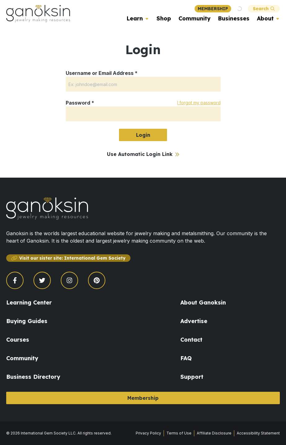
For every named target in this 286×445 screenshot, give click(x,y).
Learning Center (29, 302)
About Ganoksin (203, 302)
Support (191, 376)
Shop (163, 18)
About (265, 18)
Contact (191, 339)
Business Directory (33, 376)
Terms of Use (178, 433)
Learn (134, 18)
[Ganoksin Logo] (38, 13)
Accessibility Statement (258, 433)
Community (194, 18)
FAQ (186, 358)
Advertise (193, 321)
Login (143, 135)
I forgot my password (199, 102)
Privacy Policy (148, 433)
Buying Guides (26, 321)
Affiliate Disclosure (214, 433)
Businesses (233, 18)
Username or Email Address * (102, 73)
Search (264, 8)
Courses (17, 339)
